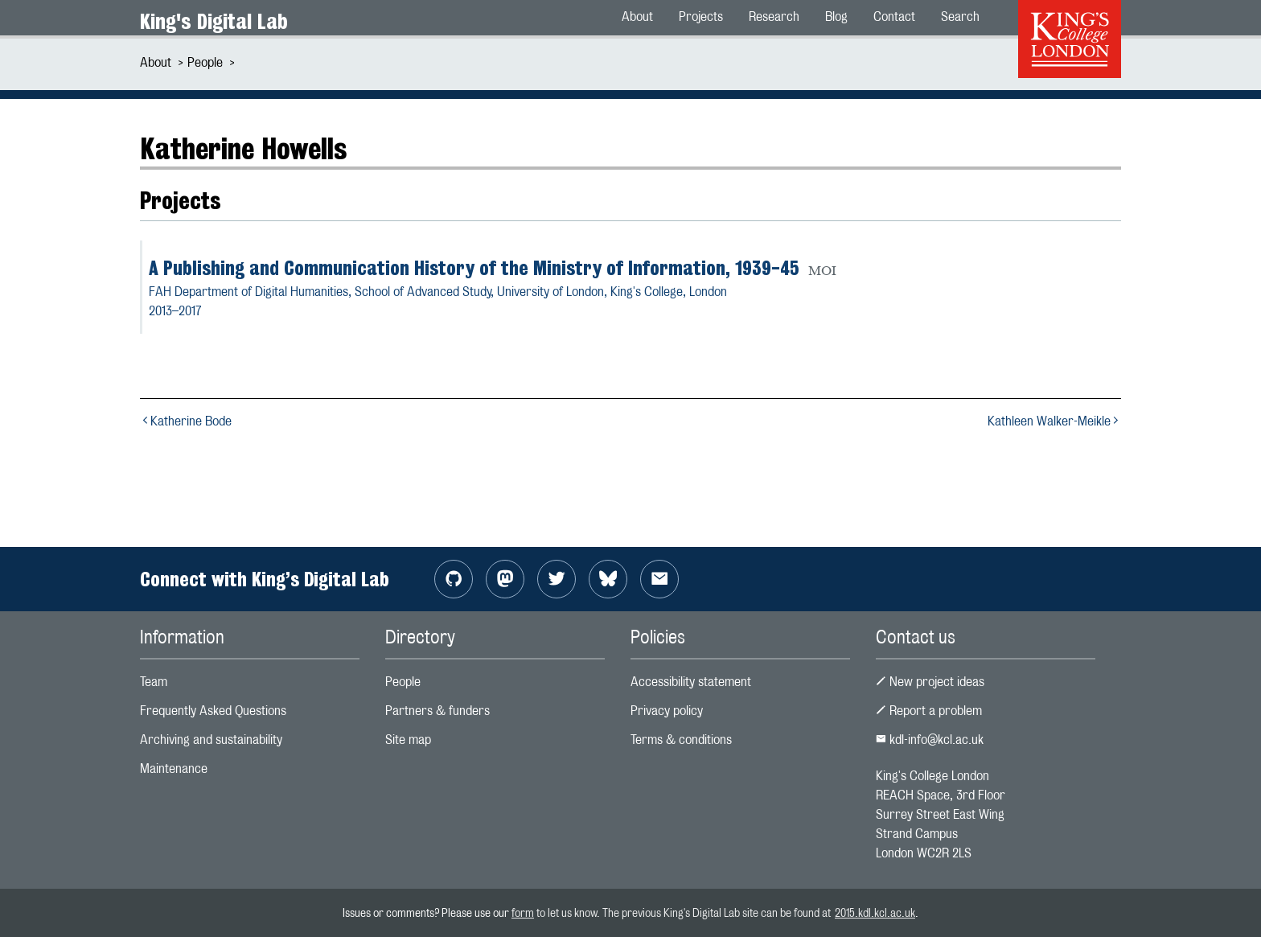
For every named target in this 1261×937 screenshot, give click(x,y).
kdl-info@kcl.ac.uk (930, 739)
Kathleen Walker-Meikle (1054, 421)
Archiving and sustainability (211, 739)
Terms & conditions (681, 739)
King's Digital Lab (214, 21)
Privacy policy (666, 710)
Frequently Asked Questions (213, 710)
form (522, 912)
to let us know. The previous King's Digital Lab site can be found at (684, 912)
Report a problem (929, 710)
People (205, 62)
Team (153, 681)
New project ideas (930, 681)
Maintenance (173, 768)
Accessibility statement (690, 681)
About (155, 62)
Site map (408, 739)
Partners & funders (437, 710)
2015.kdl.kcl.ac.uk (875, 912)
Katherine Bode (186, 421)
